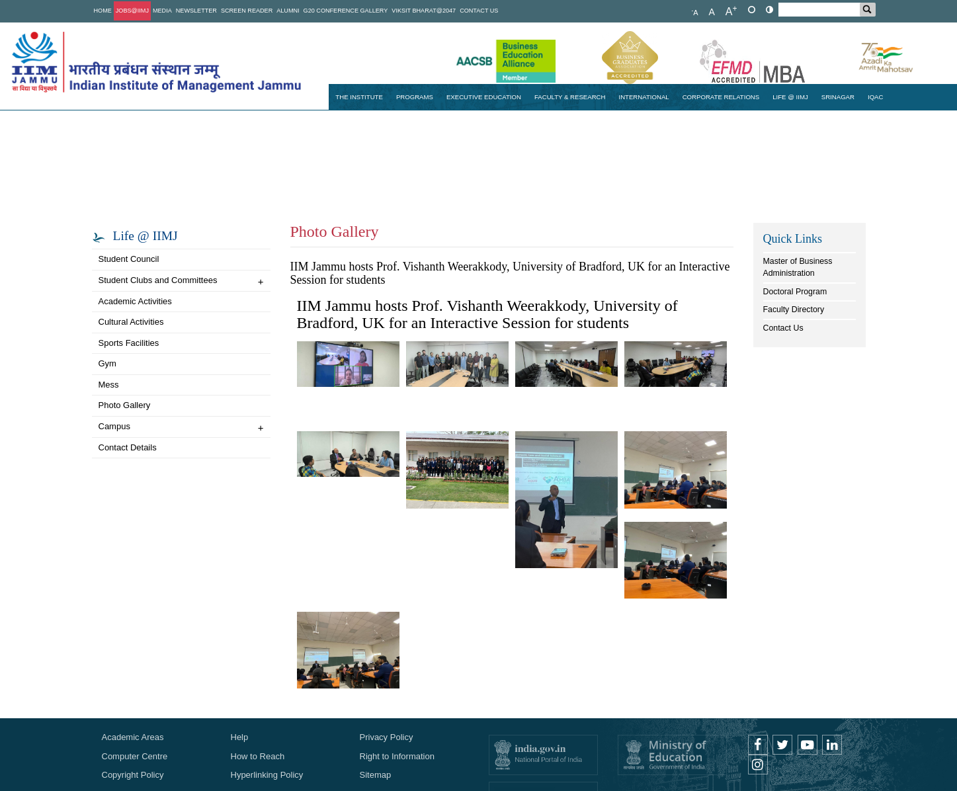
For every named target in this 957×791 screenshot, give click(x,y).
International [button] (643, 97)
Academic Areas (133, 737)
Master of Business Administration (798, 267)
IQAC (876, 97)
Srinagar (837, 97)
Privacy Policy (386, 737)
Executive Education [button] (483, 97)
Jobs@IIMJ (132, 10)
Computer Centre (135, 756)
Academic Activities (135, 301)
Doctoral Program (795, 291)
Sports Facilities (129, 343)
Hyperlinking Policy (267, 775)
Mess (109, 385)
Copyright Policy (133, 775)
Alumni (287, 10)
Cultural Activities (131, 322)
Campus (181, 428)
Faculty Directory (794, 309)
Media (162, 10)
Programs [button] (414, 97)
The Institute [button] (359, 97)
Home (103, 10)
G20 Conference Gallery (346, 10)
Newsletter (196, 10)
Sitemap (376, 775)
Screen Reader (246, 10)
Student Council (129, 259)
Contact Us (479, 10)
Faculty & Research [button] (570, 97)
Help (240, 737)
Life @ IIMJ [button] (790, 97)
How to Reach (258, 756)
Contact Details (128, 447)
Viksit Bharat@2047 (424, 10)
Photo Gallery (125, 405)
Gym (107, 363)
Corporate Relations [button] (721, 97)
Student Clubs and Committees (181, 281)
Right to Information (397, 756)
